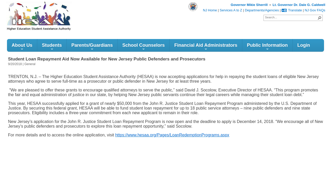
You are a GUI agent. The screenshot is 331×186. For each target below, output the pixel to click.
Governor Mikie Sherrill (249, 5)
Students (52, 47)
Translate (292, 10)
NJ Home (210, 10)
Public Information (267, 47)
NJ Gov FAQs (315, 10)
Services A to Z (231, 10)
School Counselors (143, 47)
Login (303, 45)
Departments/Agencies (262, 10)
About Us (22, 47)
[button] (319, 18)
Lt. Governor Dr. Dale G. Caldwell (299, 5)
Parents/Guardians (92, 47)
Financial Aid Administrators (205, 47)
